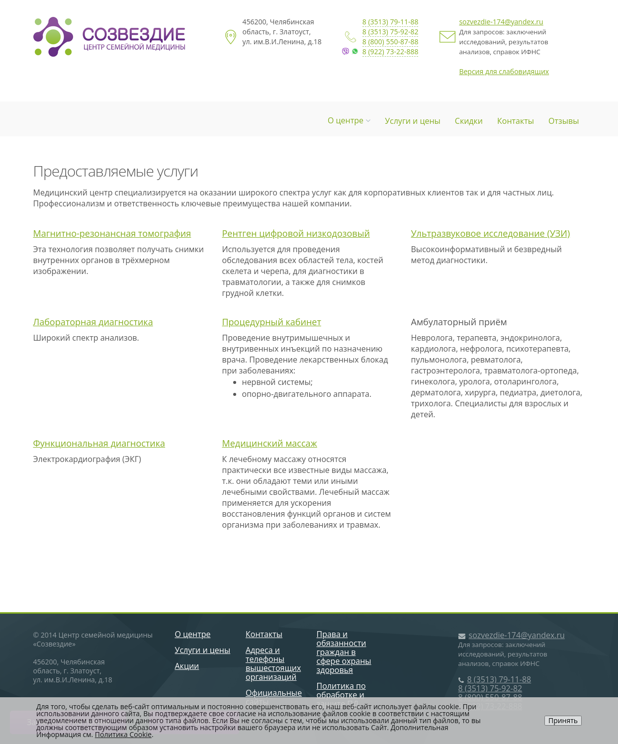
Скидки (469, 120)
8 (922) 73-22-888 (390, 51)
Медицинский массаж (269, 443)
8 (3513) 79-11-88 (390, 21)
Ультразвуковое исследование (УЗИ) (490, 233)
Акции (187, 665)
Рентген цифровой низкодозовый (296, 233)
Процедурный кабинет (271, 322)
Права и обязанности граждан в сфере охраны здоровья (344, 652)
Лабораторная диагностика (93, 322)
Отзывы (563, 120)
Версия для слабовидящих (504, 71)
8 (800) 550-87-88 (390, 41)
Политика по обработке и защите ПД (341, 694)
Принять (563, 720)
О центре (349, 120)
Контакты (515, 120)
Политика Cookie (123, 734)
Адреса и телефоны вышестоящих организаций (273, 663)
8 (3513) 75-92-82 (390, 31)
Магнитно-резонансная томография (112, 233)
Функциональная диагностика (99, 443)
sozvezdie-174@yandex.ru (501, 21)
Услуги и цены (413, 120)
